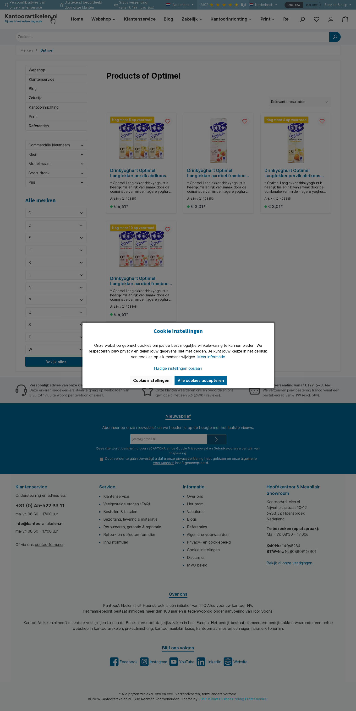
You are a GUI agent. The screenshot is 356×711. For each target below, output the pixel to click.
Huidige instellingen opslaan (178, 368)
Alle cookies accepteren (201, 380)
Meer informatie (211, 356)
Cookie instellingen (151, 380)
